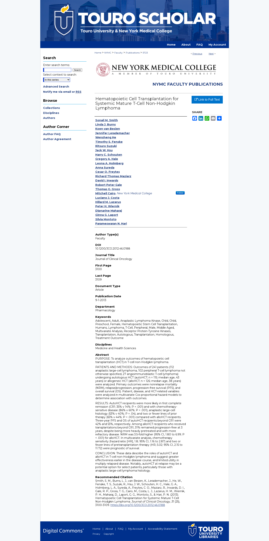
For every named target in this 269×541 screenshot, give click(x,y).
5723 (145, 52)
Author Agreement (57, 139)
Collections (51, 108)
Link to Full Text (207, 99)
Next (211, 53)
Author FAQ (52, 134)
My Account (135, 528)
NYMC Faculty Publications (188, 84)
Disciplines (51, 113)
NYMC (107, 52)
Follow (180, 193)
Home (98, 52)
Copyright (109, 534)
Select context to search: (60, 74)
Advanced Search (56, 86)
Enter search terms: (56, 65)
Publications (133, 52)
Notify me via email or (62, 92)
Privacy (96, 534)
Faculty (118, 52)
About (109, 528)
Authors (49, 118)
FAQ (120, 528)
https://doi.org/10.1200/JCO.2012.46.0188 (138, 505)
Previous (197, 53)
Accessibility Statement (162, 528)
